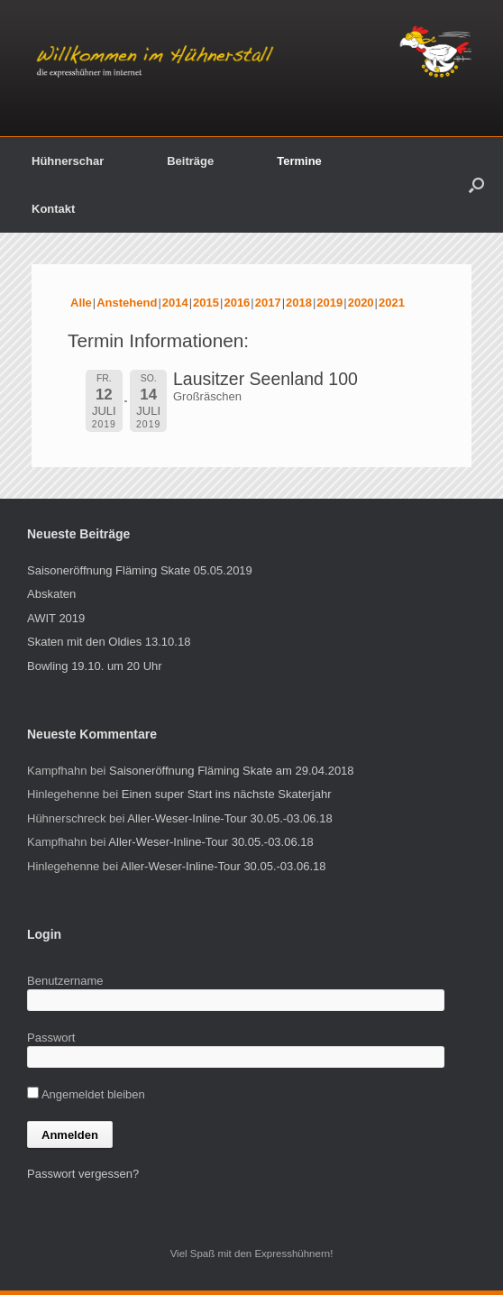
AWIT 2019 (56, 618)
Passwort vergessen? (83, 1173)
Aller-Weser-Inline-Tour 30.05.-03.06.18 (229, 818)
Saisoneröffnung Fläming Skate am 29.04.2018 (231, 770)
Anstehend (126, 302)
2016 (237, 302)
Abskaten (51, 594)
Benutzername (65, 980)
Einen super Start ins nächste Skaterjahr (227, 794)
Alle (81, 302)
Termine (299, 161)
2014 (175, 302)
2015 (206, 302)
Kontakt (53, 209)
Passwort (51, 1037)
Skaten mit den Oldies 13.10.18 (108, 641)
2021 (392, 302)
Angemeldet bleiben (86, 1094)
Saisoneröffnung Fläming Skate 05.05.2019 (139, 570)
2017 (268, 302)
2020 (361, 302)
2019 (329, 302)
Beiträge (190, 161)
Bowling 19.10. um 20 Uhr (94, 666)
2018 (299, 302)
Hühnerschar (68, 161)
